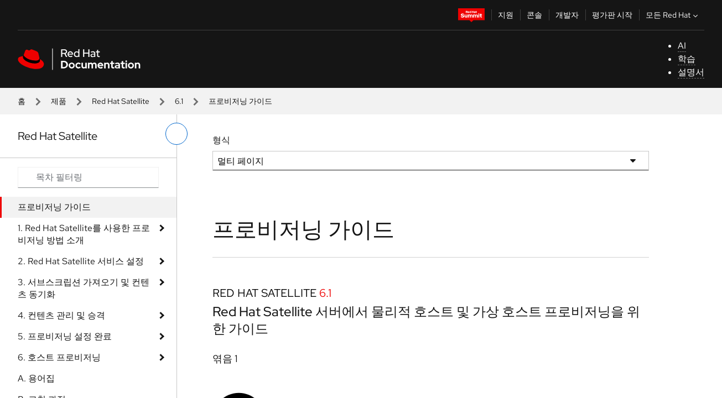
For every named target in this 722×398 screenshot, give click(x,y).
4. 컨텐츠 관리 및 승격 (61, 315)
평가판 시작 (612, 15)
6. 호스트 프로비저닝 (59, 357)
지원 (505, 15)
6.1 (179, 101)
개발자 (567, 15)
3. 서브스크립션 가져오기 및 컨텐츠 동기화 (83, 288)
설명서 (691, 72)
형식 (221, 140)
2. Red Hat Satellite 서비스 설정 (81, 261)
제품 (58, 101)
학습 (686, 59)
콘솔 (534, 15)
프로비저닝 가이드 (54, 207)
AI (682, 45)
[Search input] (88, 177)
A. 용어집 (36, 378)
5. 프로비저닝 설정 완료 (65, 336)
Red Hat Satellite (120, 101)
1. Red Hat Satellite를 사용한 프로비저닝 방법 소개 (84, 234)
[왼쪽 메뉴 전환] (176, 134)
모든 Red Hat (673, 15)
